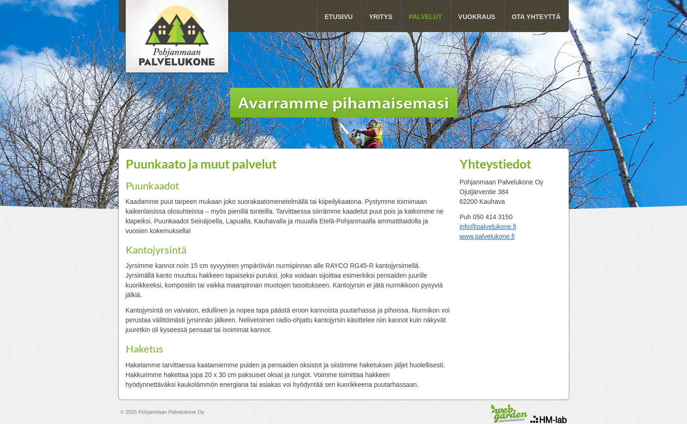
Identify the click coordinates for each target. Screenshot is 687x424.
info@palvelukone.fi (488, 226)
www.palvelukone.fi (487, 236)
